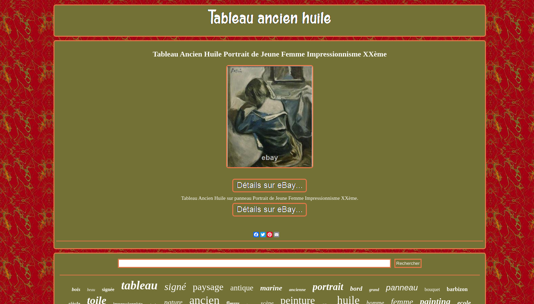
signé (175, 286)
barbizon (457, 289)
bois (76, 289)
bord (356, 288)
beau (91, 289)
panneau (402, 287)
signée (108, 289)
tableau (139, 285)
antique (241, 288)
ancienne (297, 289)
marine (271, 288)
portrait (328, 286)
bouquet (432, 289)
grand (374, 289)
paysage (208, 287)
